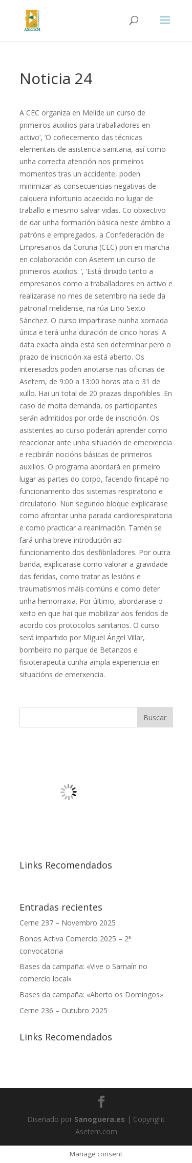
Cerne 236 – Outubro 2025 (63, 1010)
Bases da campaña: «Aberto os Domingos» (91, 994)
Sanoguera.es (99, 1119)
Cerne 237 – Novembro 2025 (67, 923)
